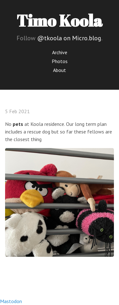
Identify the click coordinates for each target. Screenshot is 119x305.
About (59, 70)
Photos (60, 61)
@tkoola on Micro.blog (69, 38)
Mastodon (11, 301)
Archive (59, 52)
